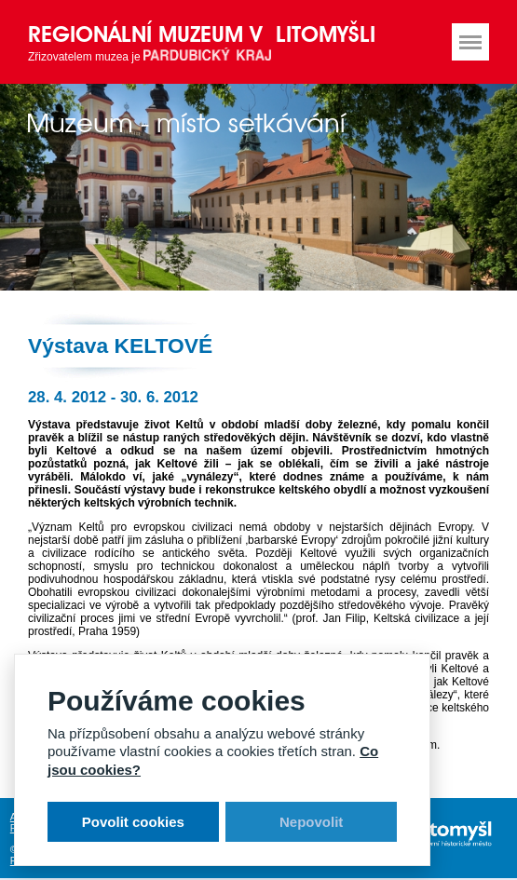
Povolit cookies (133, 822)
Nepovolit (311, 822)
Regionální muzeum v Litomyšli (201, 33)
